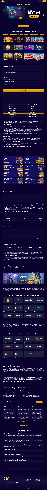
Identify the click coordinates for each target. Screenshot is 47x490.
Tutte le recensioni (23, 425)
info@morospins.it (37, 484)
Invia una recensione (39, 402)
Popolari (8, 34)
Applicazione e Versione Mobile (9, 79)
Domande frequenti (37, 480)
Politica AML (27, 480)
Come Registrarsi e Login (8, 77)
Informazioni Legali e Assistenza (9, 81)
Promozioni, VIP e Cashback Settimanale (10, 72)
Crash (28, 34)
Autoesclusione (27, 481)
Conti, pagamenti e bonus (38, 476)
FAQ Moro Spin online (7, 84)
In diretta (18, 34)
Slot (39, 34)
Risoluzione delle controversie (39, 481)
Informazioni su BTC (28, 479)
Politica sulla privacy (37, 479)
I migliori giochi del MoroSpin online (9, 68)
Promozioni (26, 476)
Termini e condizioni (28, 484)
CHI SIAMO (6, 70)
